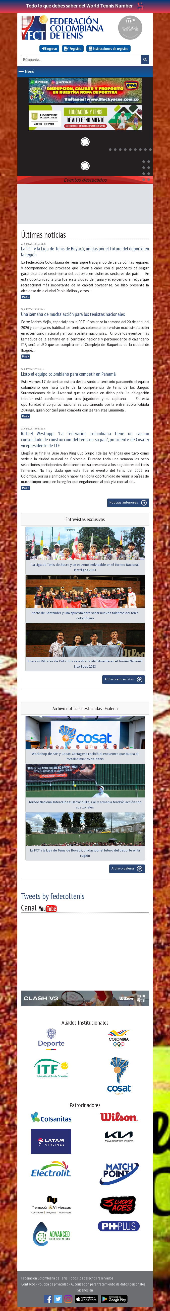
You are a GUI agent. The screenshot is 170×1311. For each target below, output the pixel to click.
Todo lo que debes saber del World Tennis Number (85, 6)
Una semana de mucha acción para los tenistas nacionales (73, 314)
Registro (72, 48)
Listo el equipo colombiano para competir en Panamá (68, 374)
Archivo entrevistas (123, 680)
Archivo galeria (127, 869)
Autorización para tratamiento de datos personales (108, 1283)
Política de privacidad (53, 1283)
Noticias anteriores (128, 503)
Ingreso (49, 48)
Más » (25, 297)
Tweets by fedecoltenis (52, 896)
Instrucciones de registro (108, 48)
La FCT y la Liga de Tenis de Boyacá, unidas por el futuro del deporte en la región (85, 251)
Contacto (28, 1283)
